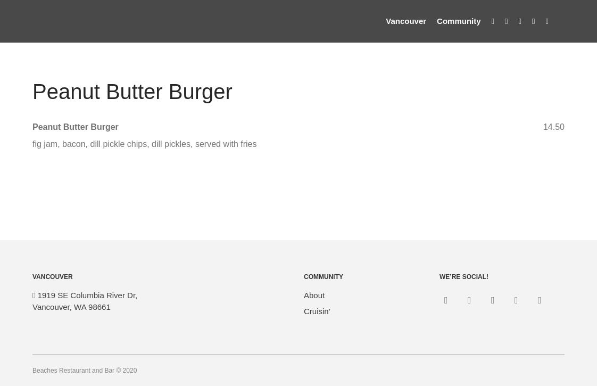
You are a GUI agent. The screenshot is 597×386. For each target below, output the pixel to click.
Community (459, 21)
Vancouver (406, 21)
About (314, 295)
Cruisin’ (317, 311)
